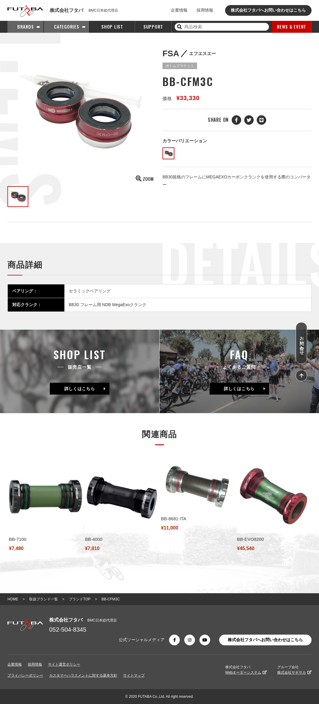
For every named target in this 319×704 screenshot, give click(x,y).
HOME (12, 599)
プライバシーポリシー (25, 675)
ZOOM (145, 178)
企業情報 (179, 10)
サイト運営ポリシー (64, 664)
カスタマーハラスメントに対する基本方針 (83, 675)
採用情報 (204, 10)
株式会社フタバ (246, 670)
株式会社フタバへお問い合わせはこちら (268, 10)
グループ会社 (294, 670)
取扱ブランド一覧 (43, 599)
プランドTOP (79, 599)
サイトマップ (134, 675)
